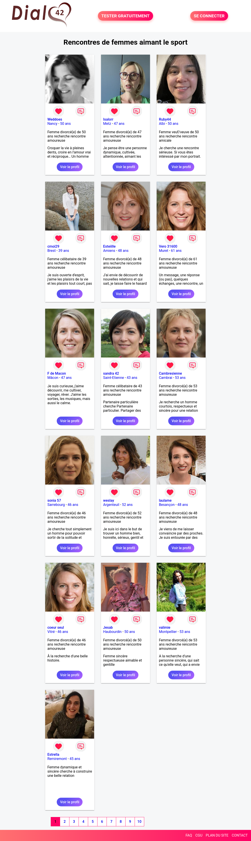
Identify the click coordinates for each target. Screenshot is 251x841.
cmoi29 (53, 246)
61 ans (176, 251)
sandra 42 (111, 373)
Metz (107, 123)
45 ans (75, 759)
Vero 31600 (168, 246)
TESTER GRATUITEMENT (125, 15)
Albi (162, 123)
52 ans (127, 505)
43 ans (132, 378)
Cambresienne (170, 373)
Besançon (167, 505)
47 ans (119, 123)
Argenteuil (111, 505)
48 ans (123, 251)
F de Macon (56, 373)
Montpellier (168, 632)
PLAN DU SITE (217, 835)
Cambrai (165, 378)
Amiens (109, 251)
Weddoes (54, 119)
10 (139, 821)
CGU (198, 835)
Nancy (52, 123)
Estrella (53, 754)
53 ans (180, 378)
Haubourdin (112, 632)
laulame (165, 500)
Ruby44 (165, 119)
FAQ (189, 835)
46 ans (73, 505)
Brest (51, 251)
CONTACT (240, 835)
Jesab (108, 627)
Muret (163, 251)
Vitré (51, 632)
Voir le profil (69, 167)
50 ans (65, 123)
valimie (164, 627)
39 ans (64, 251)
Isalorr (108, 119)
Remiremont (57, 759)
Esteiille (109, 246)
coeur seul (55, 627)
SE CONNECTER (209, 15)
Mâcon (52, 378)
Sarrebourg (56, 505)
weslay (108, 500)
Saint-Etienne (113, 378)
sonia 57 (54, 500)
